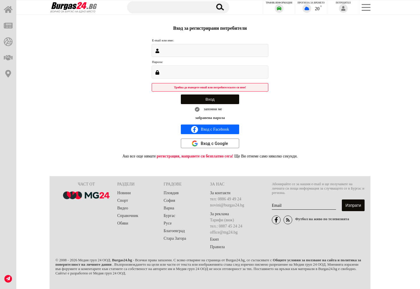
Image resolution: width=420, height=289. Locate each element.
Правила (217, 247)
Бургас (169, 215)
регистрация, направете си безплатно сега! (195, 156)
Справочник (127, 215)
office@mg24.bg (224, 232)
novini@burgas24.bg (227, 205)
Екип (214, 239)
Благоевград (174, 231)
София (169, 200)
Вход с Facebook (210, 129)
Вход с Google (214, 143)
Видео (122, 208)
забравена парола (210, 118)
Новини (124, 193)
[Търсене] (167, 7)
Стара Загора (175, 238)
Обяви (122, 223)
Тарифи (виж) (222, 220)
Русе (168, 223)
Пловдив (171, 193)
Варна (169, 208)
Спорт (122, 200)
